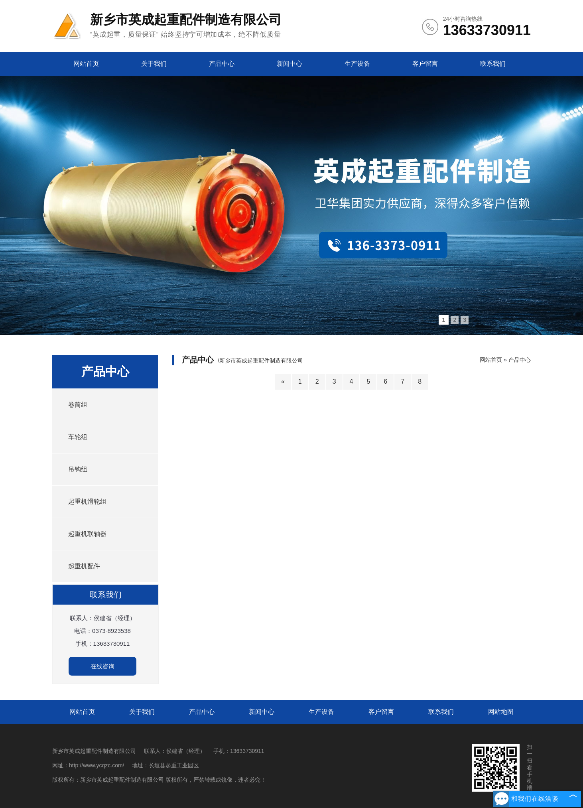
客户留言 (425, 63)
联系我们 (493, 63)
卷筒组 (77, 404)
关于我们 (154, 63)
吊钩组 (77, 469)
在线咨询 (102, 666)
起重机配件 (84, 566)
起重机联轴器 (87, 533)
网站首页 (86, 63)
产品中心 (221, 63)
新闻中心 (289, 63)
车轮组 (77, 437)
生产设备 (357, 63)
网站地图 (501, 711)
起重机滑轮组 (87, 501)
